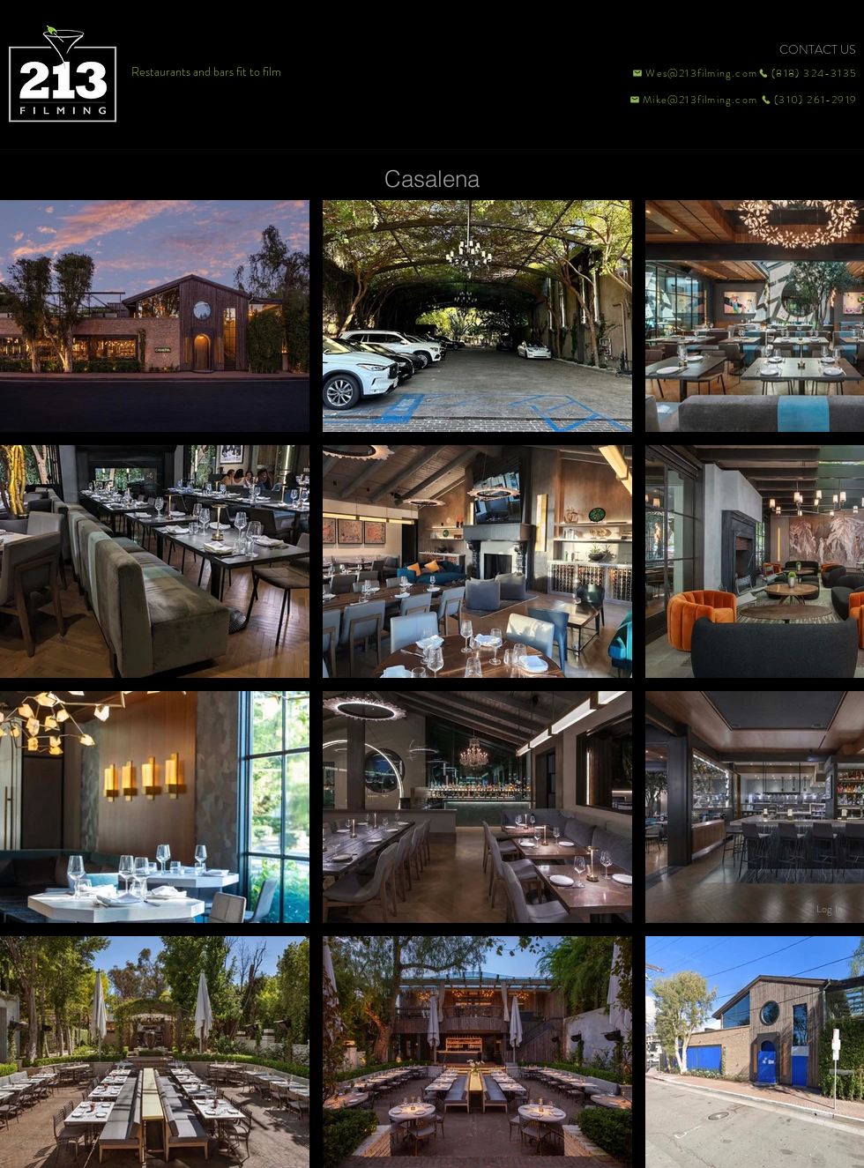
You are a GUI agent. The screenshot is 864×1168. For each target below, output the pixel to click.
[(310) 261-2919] (807, 100)
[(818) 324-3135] (807, 73)
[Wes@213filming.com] (693, 73)
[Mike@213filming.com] (689, 100)
